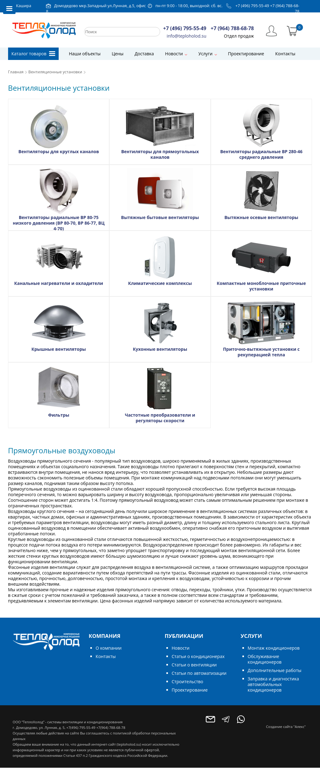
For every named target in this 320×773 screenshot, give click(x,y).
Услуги (205, 54)
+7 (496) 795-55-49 (252, 5)
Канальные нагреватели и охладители (58, 283)
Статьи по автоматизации (199, 673)
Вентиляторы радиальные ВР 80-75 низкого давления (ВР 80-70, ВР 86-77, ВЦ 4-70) (59, 222)
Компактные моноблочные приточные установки (261, 286)
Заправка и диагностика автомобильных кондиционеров (273, 684)
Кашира (23, 5)
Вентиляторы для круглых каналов (58, 151)
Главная (16, 72)
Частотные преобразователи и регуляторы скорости (160, 417)
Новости (174, 54)
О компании (109, 648)
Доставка (144, 54)
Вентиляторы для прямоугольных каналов (160, 154)
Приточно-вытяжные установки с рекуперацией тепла (261, 352)
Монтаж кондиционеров (274, 648)
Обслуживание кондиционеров (265, 659)
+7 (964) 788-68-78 (232, 28)
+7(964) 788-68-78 (110, 727)
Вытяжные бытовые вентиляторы (160, 217)
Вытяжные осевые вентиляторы (261, 217)
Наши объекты (85, 54)
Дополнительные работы (274, 670)
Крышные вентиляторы (58, 349)
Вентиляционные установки (55, 72)
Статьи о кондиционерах (198, 656)
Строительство (187, 681)
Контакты (285, 54)
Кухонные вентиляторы (160, 349)
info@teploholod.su (186, 36)
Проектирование (246, 54)
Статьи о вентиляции (194, 665)
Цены (118, 54)
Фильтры (58, 415)
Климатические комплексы (160, 283)
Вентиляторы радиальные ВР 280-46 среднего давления (261, 154)
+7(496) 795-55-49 (80, 727)
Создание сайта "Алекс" (286, 726)
